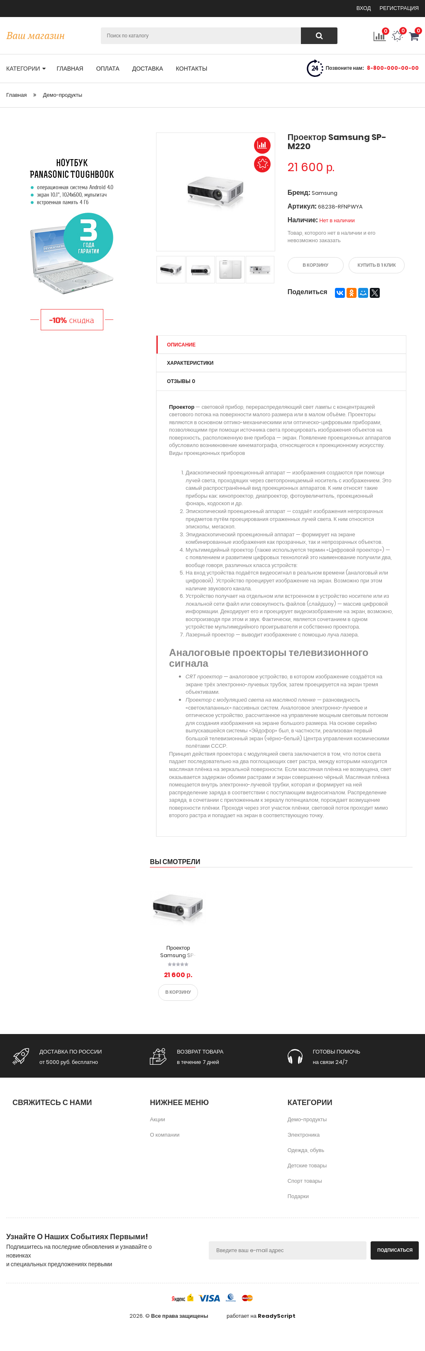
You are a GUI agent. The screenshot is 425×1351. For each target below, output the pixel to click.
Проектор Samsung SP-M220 (178, 955)
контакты (192, 68)
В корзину (315, 265)
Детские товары (307, 1165)
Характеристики (190, 362)
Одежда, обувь (306, 1150)
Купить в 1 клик (377, 265)
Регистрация (399, 8)
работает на (261, 1315)
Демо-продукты (62, 95)
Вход (364, 8)
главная (69, 68)
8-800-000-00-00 (393, 67)
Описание (181, 344)
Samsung (324, 193)
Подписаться (395, 1249)
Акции (157, 1119)
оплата (108, 68)
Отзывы (181, 381)
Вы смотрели (175, 861)
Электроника (304, 1134)
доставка (147, 68)
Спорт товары (305, 1180)
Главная (16, 95)
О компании (164, 1134)
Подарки (298, 1196)
